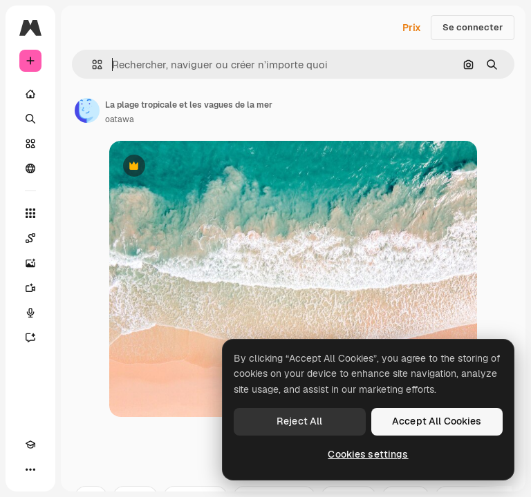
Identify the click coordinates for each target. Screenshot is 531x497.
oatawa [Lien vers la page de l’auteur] (119, 119)
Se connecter (472, 27)
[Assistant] (30, 338)
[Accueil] (30, 94)
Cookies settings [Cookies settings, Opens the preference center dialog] (368, 454)
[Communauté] (30, 168)
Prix (411, 27)
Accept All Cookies (437, 421)
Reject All (299, 421)
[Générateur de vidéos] (30, 288)
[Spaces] (30, 238)
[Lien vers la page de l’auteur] (87, 110)
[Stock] (30, 144)
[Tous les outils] (30, 213)
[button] (92, 64)
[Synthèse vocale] (30, 313)
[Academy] (30, 444)
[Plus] (30, 469)
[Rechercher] (30, 119)
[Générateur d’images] (30, 263)
